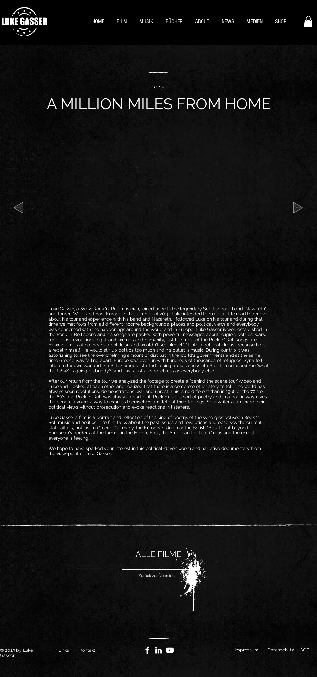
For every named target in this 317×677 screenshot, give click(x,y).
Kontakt (87, 650)
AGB (304, 649)
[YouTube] (170, 650)
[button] (308, 21)
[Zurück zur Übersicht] (157, 575)
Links (63, 650)
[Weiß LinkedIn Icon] (158, 650)
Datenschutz (281, 649)
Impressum (246, 649)
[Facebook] (147, 650)
